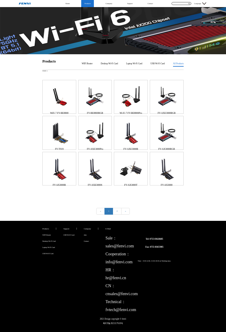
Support (130, 3)
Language (197, 3)
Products (87, 3)
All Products (178, 64)
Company (108, 3)
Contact (150, 3)
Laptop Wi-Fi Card (134, 64)
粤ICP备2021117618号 (113, 323)
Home (67, 3)
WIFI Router (87, 64)
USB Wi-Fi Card (158, 64)
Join (85, 235)
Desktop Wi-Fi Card (109, 64)
